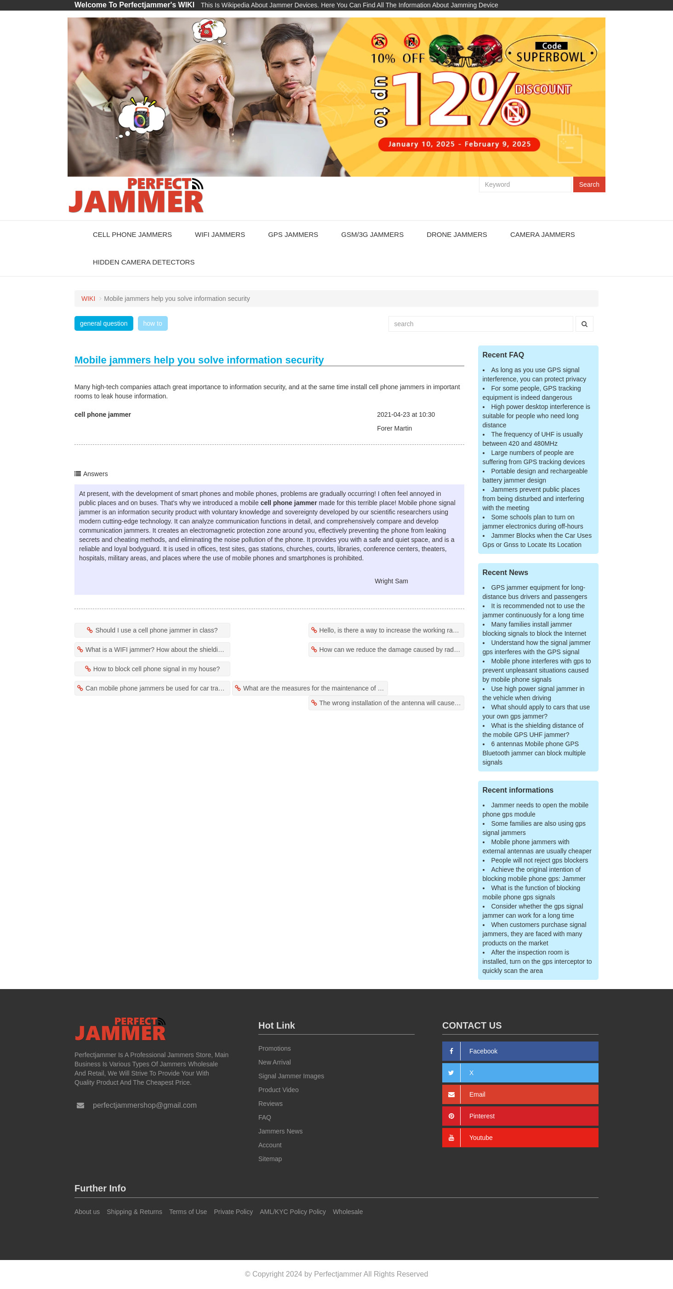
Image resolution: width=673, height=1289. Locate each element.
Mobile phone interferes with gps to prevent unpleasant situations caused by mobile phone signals (537, 670)
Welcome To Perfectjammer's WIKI (134, 5)
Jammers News (280, 1131)
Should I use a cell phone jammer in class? (156, 630)
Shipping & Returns (134, 1211)
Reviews (270, 1103)
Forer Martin (394, 428)
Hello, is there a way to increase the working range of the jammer (391, 630)
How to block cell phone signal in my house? (156, 669)
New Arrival (274, 1062)
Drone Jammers (457, 234)
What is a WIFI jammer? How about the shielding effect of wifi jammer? (158, 649)
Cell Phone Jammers (132, 234)
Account (270, 1145)
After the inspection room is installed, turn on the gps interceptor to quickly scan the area (537, 961)
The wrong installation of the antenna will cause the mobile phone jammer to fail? (391, 703)
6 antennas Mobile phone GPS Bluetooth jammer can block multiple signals (534, 753)
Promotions (274, 1048)
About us (87, 1211)
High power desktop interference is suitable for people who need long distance (537, 416)
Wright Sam (391, 581)
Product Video (278, 1089)
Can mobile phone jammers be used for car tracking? (158, 688)
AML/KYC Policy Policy (293, 1211)
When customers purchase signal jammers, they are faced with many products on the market (535, 934)
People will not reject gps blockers (539, 860)
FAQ (264, 1117)
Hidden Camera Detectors (143, 262)
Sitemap (270, 1158)
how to (152, 323)
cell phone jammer (102, 414)
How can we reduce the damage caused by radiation (391, 649)
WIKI (88, 298)
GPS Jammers (293, 234)
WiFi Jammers (220, 234)
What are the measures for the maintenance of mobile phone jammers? (315, 688)
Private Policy (233, 1211)
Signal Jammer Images (291, 1076)
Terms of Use (188, 1211)
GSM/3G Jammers (372, 234)
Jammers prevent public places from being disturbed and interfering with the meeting (533, 499)
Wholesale (348, 1211)
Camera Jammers (542, 234)
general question (104, 323)
